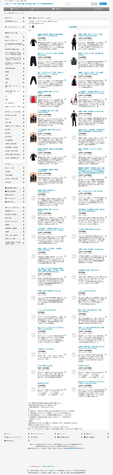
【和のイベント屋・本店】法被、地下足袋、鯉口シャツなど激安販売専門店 (29, 4)
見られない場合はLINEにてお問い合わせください (68, 459)
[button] (77, 9)
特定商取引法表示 (73, 448)
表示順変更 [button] (73, 27)
